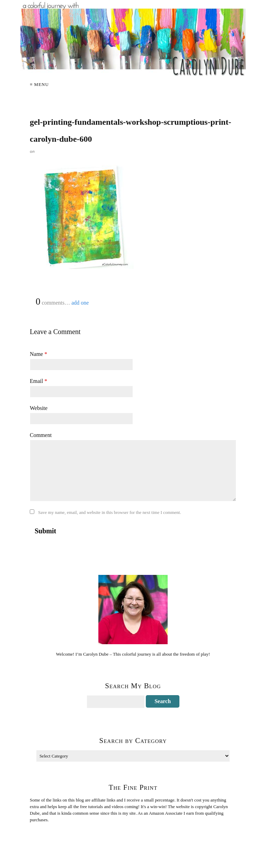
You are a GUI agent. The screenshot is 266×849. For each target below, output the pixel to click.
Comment (41, 435)
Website (38, 408)
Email (38, 381)
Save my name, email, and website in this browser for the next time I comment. (109, 512)
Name (38, 354)
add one (80, 303)
